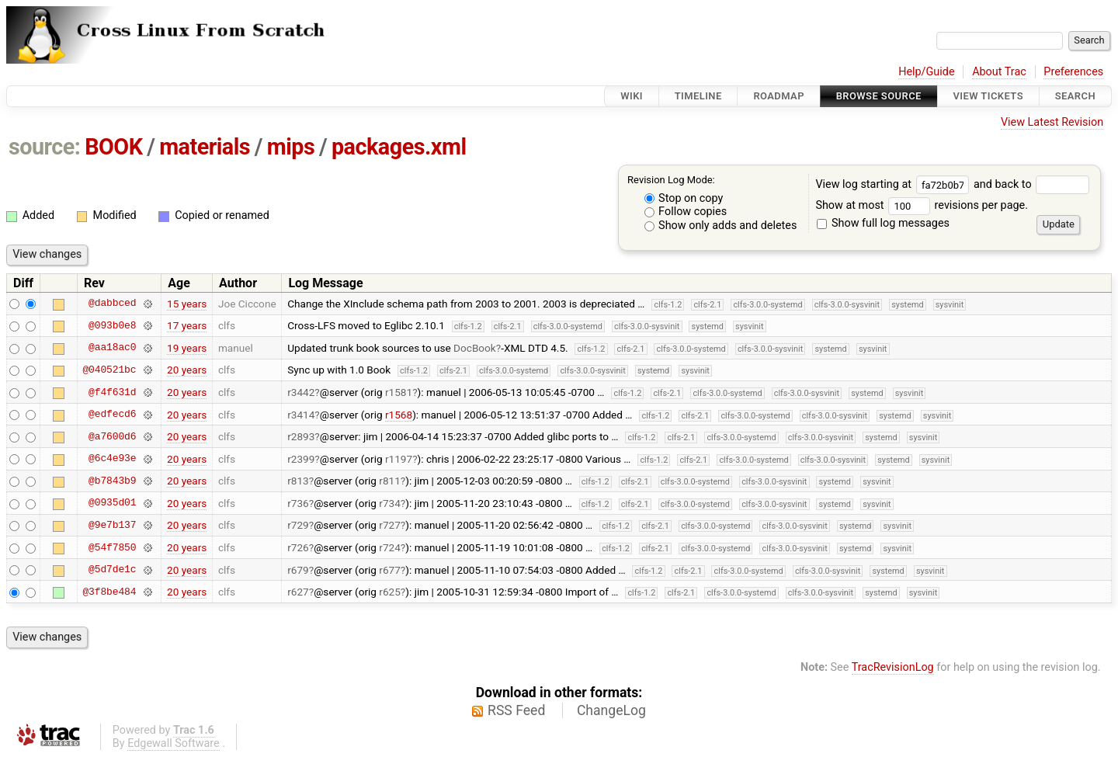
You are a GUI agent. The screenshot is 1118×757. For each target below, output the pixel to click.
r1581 (398, 392)
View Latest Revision (1052, 122)
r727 (390, 525)
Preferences (1073, 71)
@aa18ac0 (112, 348)
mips (290, 147)
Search (1075, 96)
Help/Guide (926, 71)
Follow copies (685, 211)
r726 (298, 547)
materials (204, 147)
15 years (187, 303)
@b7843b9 (112, 481)
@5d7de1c (112, 570)
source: (45, 147)
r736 (298, 503)
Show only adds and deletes (720, 225)
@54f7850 (112, 547)
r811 (390, 480)
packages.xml (399, 147)
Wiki (631, 96)
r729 (298, 525)
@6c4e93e (112, 459)
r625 (390, 591)
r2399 (300, 459)
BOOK (113, 147)
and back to (1031, 184)
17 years (187, 325)
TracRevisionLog (893, 667)
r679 (298, 570)
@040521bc (109, 370)
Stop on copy (684, 198)
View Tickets (988, 96)
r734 (390, 503)
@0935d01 (112, 503)
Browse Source (879, 96)
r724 (390, 547)
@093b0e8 (112, 325)
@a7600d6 (112, 436)
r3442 (300, 392)
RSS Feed (516, 710)
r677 (390, 570)
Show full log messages (883, 223)
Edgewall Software (173, 743)
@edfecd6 (112, 415)
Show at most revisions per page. (921, 205)
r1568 (398, 414)
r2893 (300, 436)
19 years (187, 348)
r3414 (300, 414)
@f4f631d (112, 392)
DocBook (474, 348)
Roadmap (778, 96)
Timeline (698, 96)
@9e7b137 (112, 525)
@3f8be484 (109, 592)
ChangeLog (611, 710)
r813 (298, 480)
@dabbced (112, 304)
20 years (187, 369)
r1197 (398, 459)
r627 (298, 591)
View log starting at (894, 184)
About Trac (999, 71)
